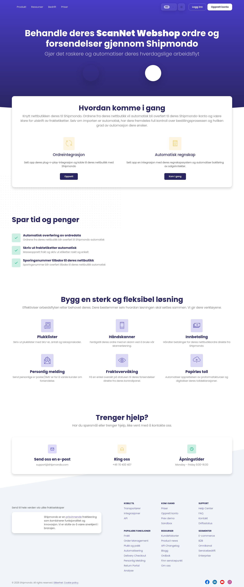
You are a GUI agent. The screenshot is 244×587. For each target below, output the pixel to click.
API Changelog (170, 545)
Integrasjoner (132, 513)
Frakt (127, 536)
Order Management (136, 541)
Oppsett (68, 176)
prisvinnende (74, 517)
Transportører (132, 508)
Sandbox (166, 523)
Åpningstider (191, 459)
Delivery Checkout (135, 555)
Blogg (164, 550)
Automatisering (133, 550)
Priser (64, 7)
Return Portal (132, 565)
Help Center (206, 508)
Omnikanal (205, 545)
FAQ (201, 513)
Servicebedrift (207, 550)
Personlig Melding (134, 560)
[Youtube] (222, 582)
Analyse (129, 570)
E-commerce (207, 536)
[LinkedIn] (214, 582)
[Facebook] (207, 582)
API (125, 518)
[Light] (181, 7)
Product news (169, 541)
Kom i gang (175, 176)
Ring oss (122, 459)
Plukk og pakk (132, 545)
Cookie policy (71, 582)
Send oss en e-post (52, 459)
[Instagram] (229, 582)
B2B (201, 541)
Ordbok (165, 555)
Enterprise (205, 555)
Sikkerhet (58, 582)
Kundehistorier (170, 536)
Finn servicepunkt (172, 560)
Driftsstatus (205, 523)
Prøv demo (168, 518)
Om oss (166, 565)
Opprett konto (169, 513)
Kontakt (203, 518)
